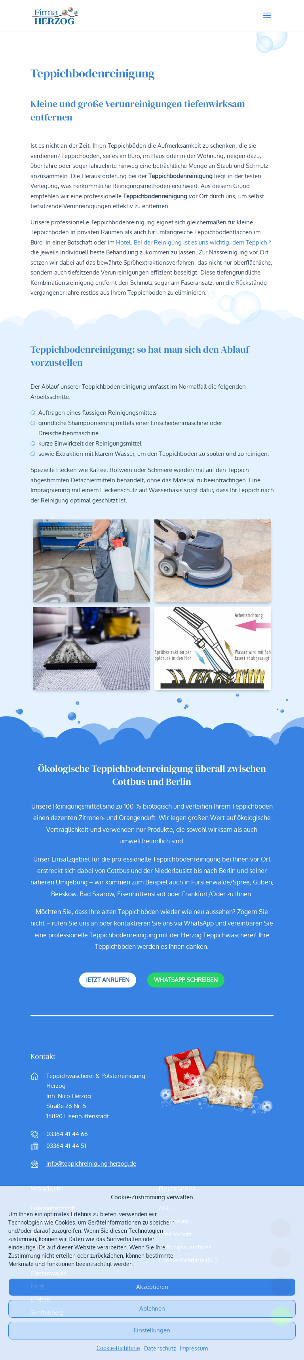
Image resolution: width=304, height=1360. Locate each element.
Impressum (194, 1348)
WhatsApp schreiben (186, 980)
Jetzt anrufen (107, 980)
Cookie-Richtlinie (118, 1348)
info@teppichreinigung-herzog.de (91, 1163)
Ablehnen (152, 1308)
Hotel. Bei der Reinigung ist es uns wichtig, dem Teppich (191, 242)
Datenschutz (160, 1348)
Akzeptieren (152, 1287)
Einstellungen (152, 1330)
